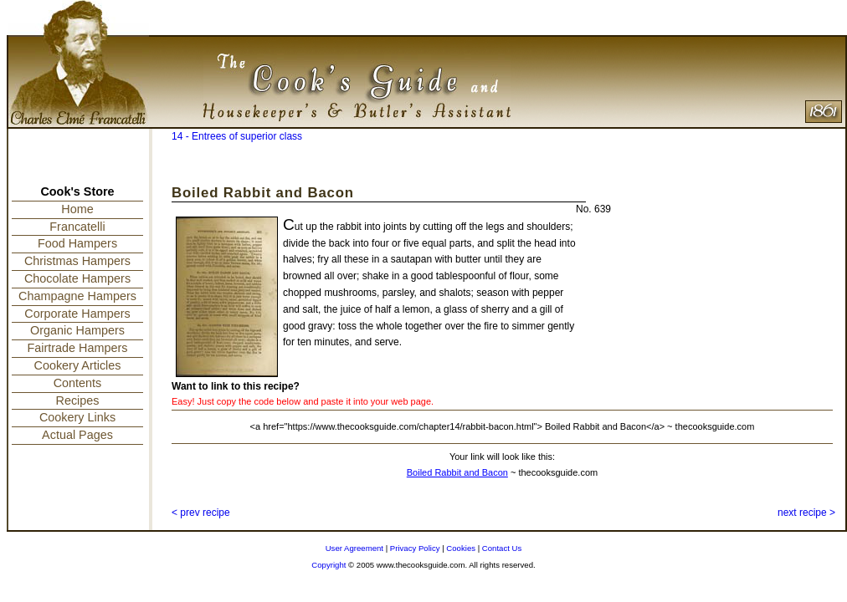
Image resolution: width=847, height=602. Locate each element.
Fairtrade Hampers (78, 348)
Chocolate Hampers (77, 278)
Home (77, 209)
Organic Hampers (77, 330)
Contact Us (501, 548)
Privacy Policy (415, 548)
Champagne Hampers (77, 296)
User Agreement (354, 548)
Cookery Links (77, 417)
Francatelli (77, 226)
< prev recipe (201, 512)
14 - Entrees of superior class (237, 136)
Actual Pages (77, 434)
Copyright (328, 564)
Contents (78, 383)
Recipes (78, 400)
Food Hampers (77, 243)
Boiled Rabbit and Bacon (457, 472)
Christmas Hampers (77, 261)
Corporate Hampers (77, 313)
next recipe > (806, 512)
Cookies (460, 548)
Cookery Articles (77, 365)
